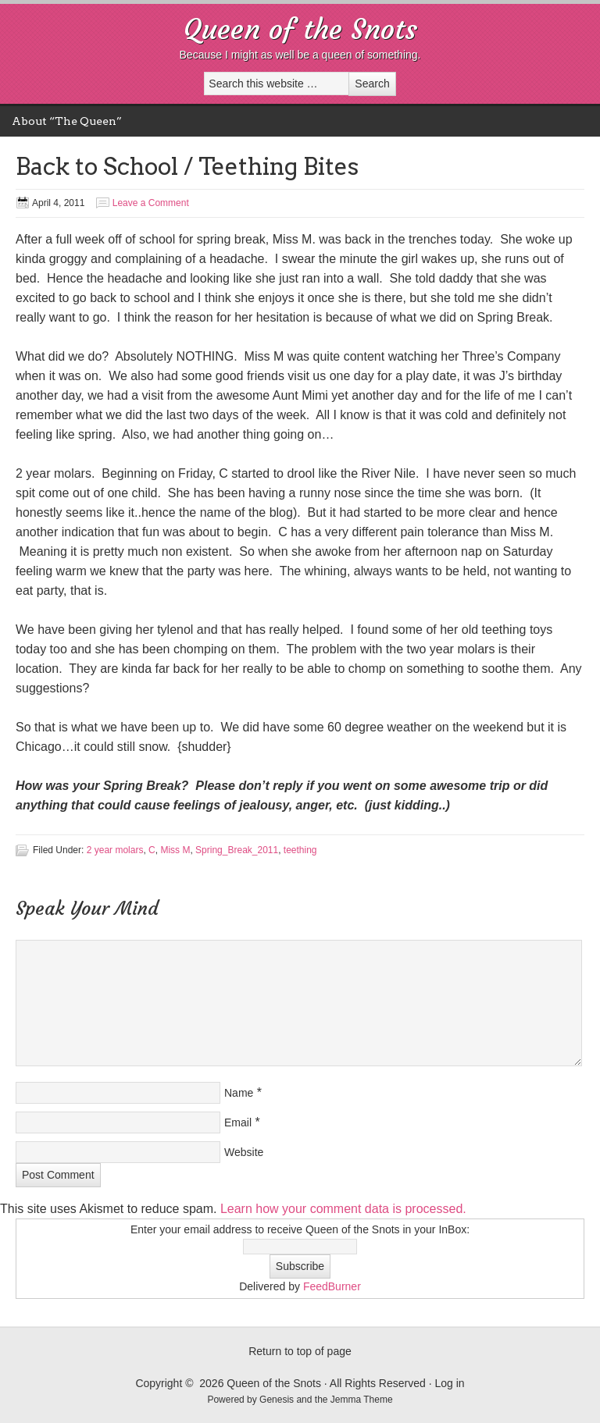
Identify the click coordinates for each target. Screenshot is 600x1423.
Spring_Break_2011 (236, 850)
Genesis (277, 1399)
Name (238, 1093)
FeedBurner (332, 1286)
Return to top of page (300, 1351)
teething (300, 850)
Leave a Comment (150, 202)
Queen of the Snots (300, 29)
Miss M (175, 850)
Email (238, 1122)
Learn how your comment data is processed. (343, 1208)
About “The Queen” (67, 121)
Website (243, 1152)
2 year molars (115, 850)
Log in (449, 1383)
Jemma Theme (361, 1399)
